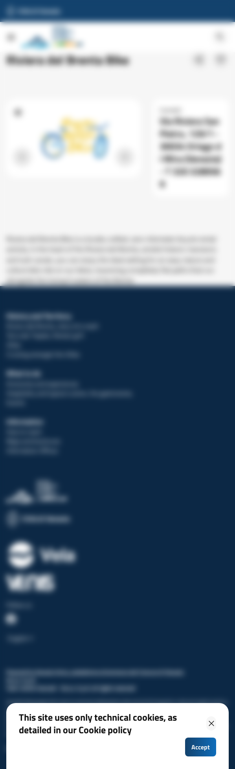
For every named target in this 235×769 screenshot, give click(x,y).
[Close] (211, 723)
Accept (200, 747)
